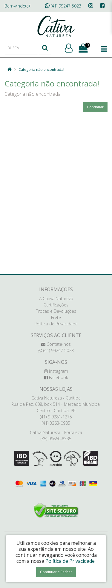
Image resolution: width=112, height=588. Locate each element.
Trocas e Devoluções (56, 311)
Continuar (95, 107)
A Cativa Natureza (56, 298)
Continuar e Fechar (56, 571)
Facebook (56, 377)
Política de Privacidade (56, 324)
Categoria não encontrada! (41, 69)
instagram (56, 371)
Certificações (56, 305)
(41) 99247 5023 (63, 6)
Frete (56, 317)
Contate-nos (56, 344)
